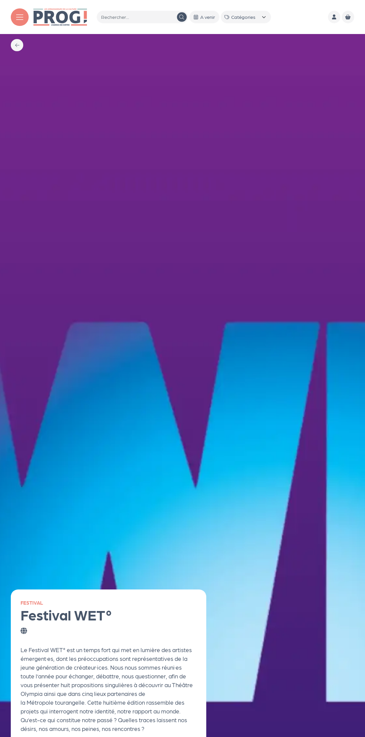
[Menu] (19, 17)
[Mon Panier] (348, 17)
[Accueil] (60, 16)
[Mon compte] (334, 17)
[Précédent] (17, 45)
